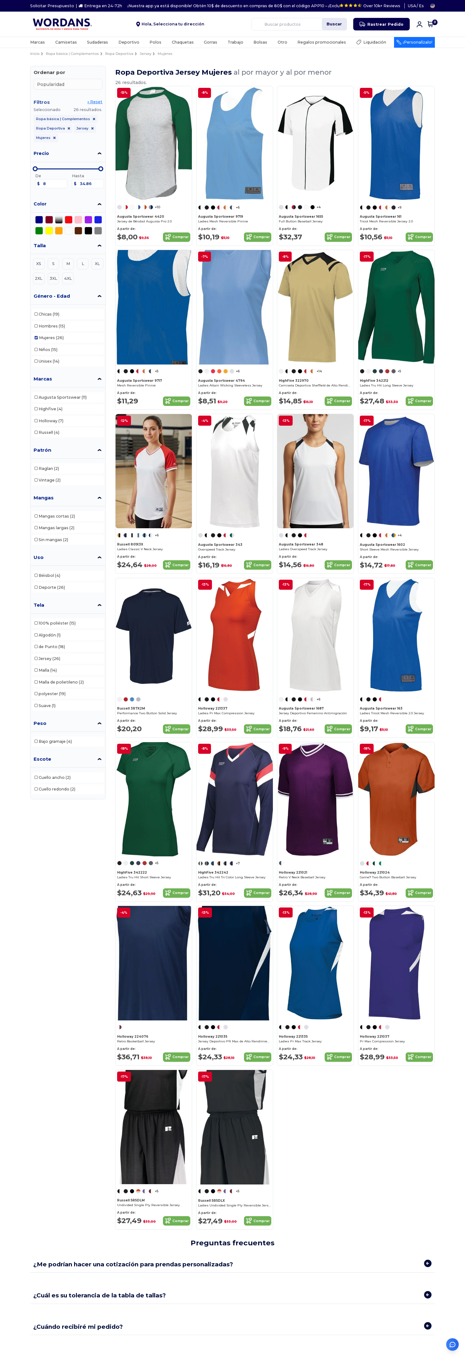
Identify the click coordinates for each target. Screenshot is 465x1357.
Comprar (177, 237)
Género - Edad (52, 296)
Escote (42, 759)
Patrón (42, 450)
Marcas (43, 379)
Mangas (44, 498)
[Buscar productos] (282, 24)
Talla (40, 245)
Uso (39, 557)
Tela (39, 605)
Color (40, 204)
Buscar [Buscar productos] (334, 24)
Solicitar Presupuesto (52, 5)
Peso (40, 723)
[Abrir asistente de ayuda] (452, 1344)
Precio (41, 153)
